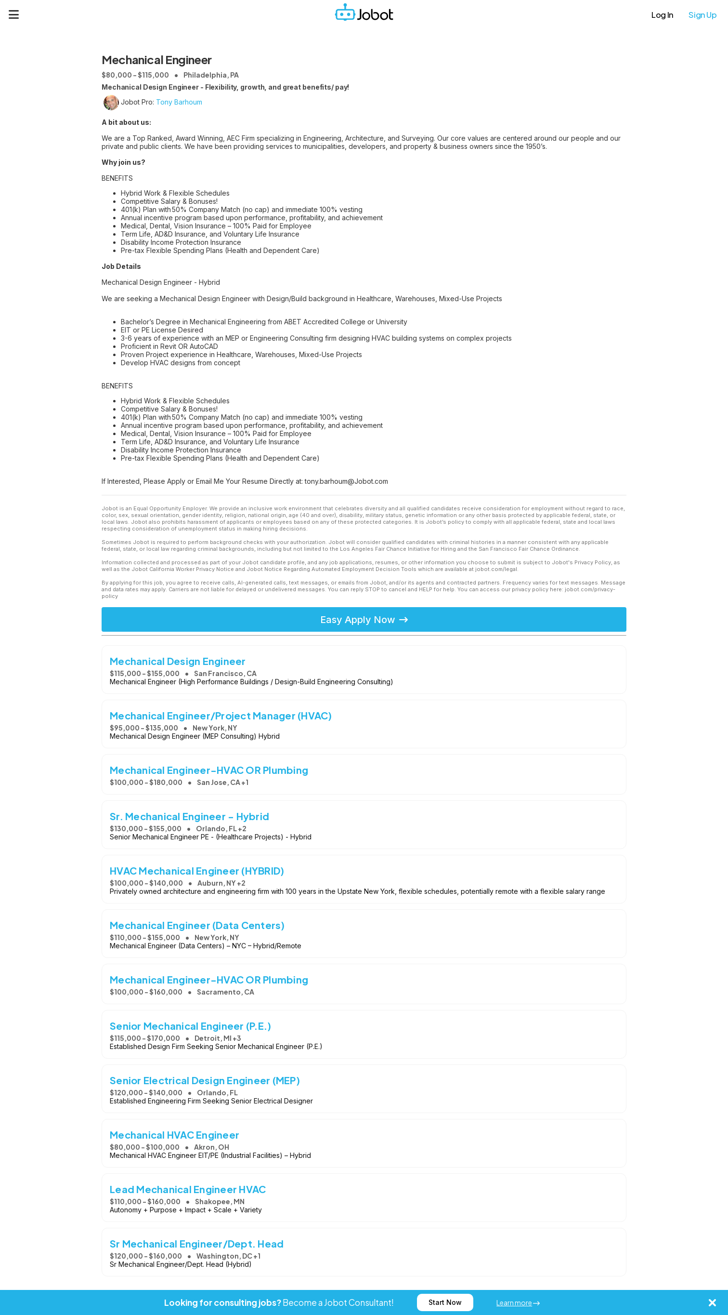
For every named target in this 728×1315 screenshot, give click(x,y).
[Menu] (14, 14)
